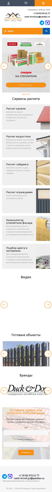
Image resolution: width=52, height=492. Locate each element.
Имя (26, 427)
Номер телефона (26, 439)
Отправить (26, 452)
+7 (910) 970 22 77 (41, 13)
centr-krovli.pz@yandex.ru (37, 17)
